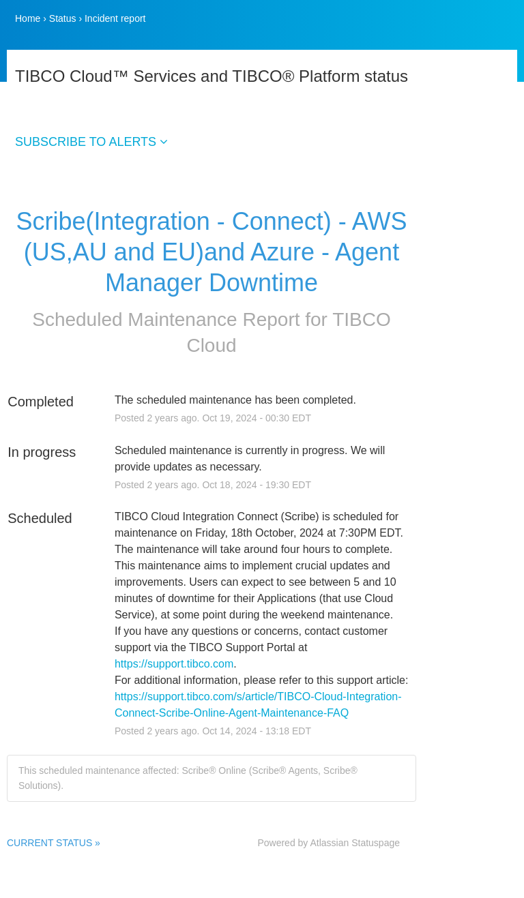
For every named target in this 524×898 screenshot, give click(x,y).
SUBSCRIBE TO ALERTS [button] (91, 142)
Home (27, 18)
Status (62, 18)
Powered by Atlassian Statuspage (328, 842)
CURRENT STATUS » (53, 842)
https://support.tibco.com (174, 664)
